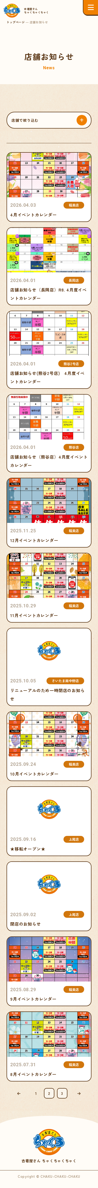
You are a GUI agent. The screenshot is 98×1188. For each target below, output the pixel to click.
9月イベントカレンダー (49, 971)
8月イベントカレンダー (49, 1046)
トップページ (16, 22)
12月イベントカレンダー (49, 512)
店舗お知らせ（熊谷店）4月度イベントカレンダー (49, 433)
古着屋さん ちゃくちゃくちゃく (49, 1146)
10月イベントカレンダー (49, 746)
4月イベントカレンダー (49, 187)
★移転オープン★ (49, 821)
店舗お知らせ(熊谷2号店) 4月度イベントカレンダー (49, 349)
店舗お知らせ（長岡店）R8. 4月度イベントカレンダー (49, 266)
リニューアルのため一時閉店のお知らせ (49, 667)
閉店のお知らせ (49, 896)
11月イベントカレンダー (49, 587)
